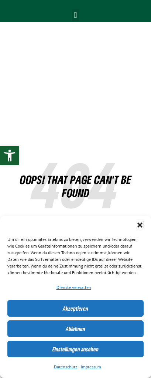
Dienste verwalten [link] (73, 287)
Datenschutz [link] (65, 367)
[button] (140, 225)
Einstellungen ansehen (75, 349)
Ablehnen (75, 329)
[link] (9, 155)
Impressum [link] (91, 367)
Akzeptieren (75, 308)
